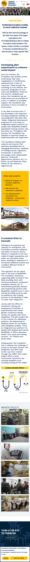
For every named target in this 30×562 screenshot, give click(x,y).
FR (16, 1)
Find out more (19, 558)
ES (24, 1)
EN (19, 1)
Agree (6, 558)
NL (26, 1)
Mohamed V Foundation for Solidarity (12, 13)
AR (21, 1)
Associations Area (10, 537)
